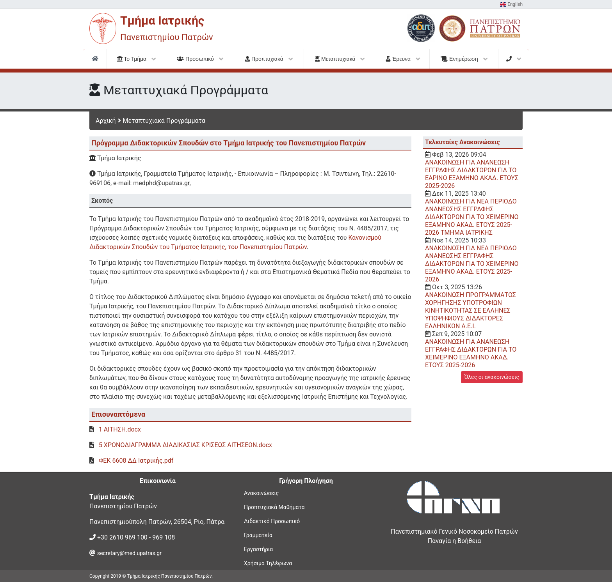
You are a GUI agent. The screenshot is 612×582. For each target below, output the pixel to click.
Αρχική (106, 120)
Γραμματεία (258, 535)
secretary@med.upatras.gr (129, 553)
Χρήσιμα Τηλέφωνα (268, 563)
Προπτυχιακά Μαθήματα (274, 507)
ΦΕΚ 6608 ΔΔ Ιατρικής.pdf (136, 460)
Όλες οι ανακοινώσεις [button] (491, 377)
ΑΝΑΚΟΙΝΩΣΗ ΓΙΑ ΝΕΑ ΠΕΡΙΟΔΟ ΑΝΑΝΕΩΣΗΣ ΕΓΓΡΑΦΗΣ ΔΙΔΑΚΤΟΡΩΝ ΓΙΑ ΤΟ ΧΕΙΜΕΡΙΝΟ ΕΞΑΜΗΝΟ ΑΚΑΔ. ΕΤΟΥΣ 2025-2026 (472, 263)
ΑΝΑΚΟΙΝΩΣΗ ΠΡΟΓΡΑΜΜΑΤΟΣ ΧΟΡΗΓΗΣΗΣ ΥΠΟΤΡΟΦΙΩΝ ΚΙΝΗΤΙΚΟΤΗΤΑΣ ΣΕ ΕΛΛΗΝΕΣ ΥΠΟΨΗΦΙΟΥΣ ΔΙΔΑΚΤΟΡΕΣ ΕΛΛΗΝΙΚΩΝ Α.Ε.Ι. (470, 310)
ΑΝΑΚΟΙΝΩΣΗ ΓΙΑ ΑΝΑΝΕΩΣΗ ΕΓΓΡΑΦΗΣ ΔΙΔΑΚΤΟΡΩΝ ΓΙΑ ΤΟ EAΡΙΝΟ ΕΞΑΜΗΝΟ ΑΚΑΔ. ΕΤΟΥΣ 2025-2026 (471, 174)
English (511, 4)
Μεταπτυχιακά (340, 59)
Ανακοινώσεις (261, 493)
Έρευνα (403, 59)
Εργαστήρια (258, 549)
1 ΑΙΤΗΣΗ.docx (120, 429)
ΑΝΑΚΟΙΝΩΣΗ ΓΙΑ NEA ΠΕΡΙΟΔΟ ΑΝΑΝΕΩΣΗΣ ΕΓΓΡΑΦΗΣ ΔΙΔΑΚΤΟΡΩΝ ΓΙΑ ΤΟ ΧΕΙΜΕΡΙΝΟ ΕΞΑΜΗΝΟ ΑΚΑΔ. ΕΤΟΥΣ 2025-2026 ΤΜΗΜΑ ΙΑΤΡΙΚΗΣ (472, 217)
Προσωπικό (200, 59)
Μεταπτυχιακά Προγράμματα (164, 120)
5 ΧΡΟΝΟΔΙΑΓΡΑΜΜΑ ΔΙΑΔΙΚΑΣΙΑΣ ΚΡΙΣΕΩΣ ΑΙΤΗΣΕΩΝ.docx (185, 445)
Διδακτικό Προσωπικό (272, 521)
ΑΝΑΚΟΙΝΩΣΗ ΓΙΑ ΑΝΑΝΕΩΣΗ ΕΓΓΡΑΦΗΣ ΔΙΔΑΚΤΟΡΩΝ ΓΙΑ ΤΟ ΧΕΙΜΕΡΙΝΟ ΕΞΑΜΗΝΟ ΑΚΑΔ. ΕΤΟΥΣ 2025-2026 (470, 353)
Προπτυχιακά (269, 59)
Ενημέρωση (464, 59)
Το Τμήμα (136, 59)
